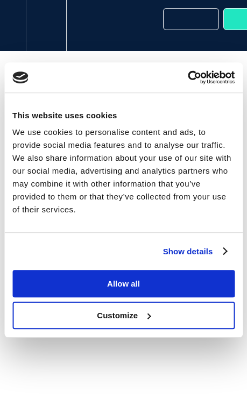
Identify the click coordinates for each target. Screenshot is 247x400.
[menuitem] (46, 25)
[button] (13, 25)
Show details (188, 251)
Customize (124, 315)
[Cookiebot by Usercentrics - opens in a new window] (187, 77)
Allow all (123, 283)
